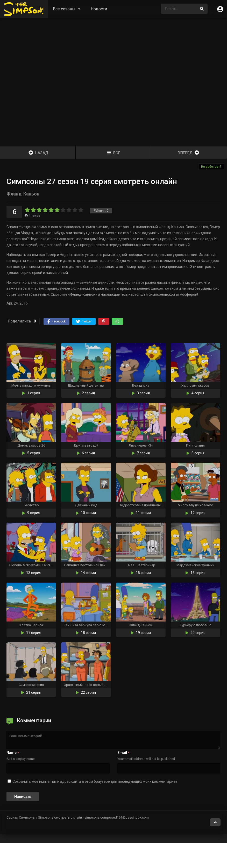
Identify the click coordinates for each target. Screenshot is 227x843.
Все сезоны (64, 8)
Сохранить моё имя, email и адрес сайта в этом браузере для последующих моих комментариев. (95, 781)
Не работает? (211, 166)
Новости (99, 8)
